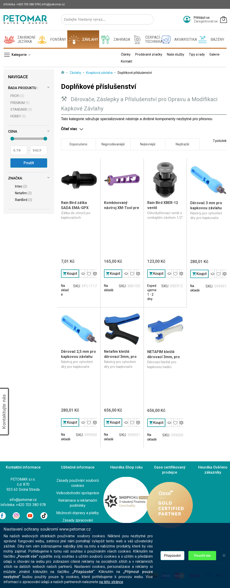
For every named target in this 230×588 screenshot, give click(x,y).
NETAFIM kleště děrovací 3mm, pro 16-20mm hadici (163, 357)
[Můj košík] (223, 19)
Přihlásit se (202, 17)
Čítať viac (69, 129)
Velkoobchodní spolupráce (77, 493)
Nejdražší (182, 144)
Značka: (15, 178)
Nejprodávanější (113, 144)
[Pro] (38, 150)
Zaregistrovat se (206, 21)
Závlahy (76, 73)
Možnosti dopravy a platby (77, 513)
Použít (29, 163)
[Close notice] (224, 561)
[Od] (18, 150)
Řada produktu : (23, 88)
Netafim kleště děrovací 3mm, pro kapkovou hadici (120, 356)
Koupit (70, 273)
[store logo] (25, 19)
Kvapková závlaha (99, 73)
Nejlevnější (147, 144)
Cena (12, 131)
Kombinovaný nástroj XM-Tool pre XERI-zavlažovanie (121, 207)
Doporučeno (78, 144)
